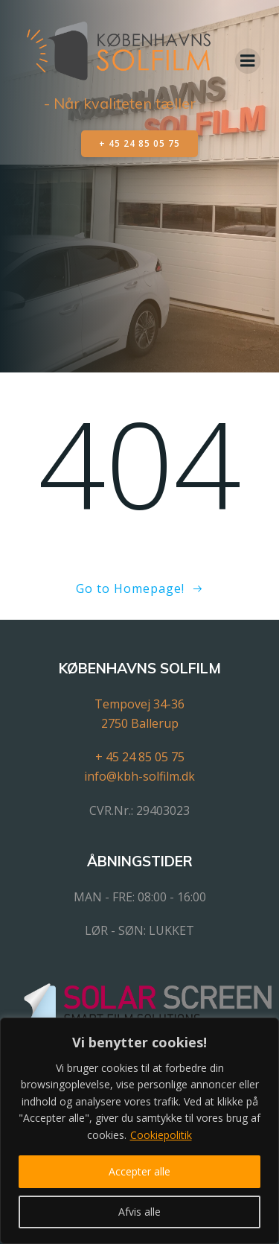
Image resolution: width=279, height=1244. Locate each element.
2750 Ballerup (140, 723)
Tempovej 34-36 (139, 704)
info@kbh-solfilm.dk (139, 776)
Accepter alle (139, 1171)
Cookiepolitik (161, 1135)
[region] (139, 1131)
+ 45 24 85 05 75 (140, 757)
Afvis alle (139, 1212)
